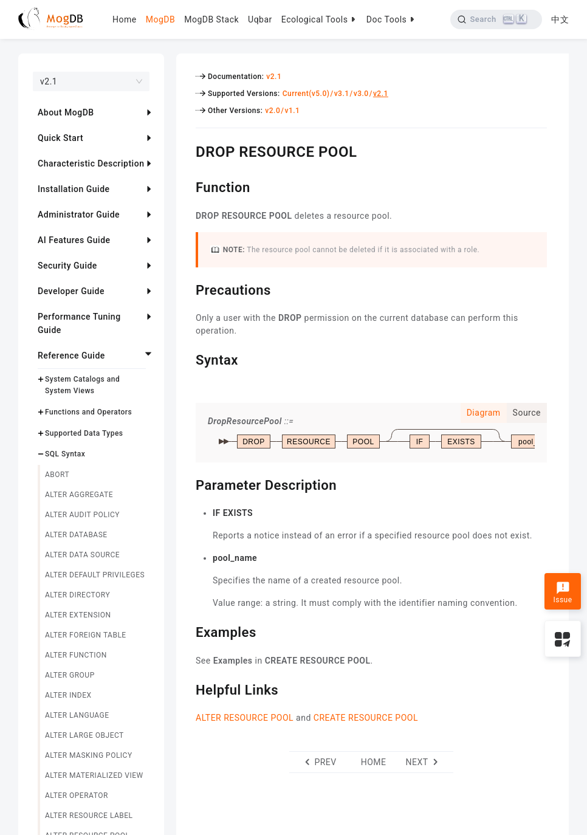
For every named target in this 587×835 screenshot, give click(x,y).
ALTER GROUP (70, 675)
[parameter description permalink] (186, 483)
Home (124, 19)
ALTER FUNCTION (76, 655)
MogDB (160, 19)
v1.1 (292, 110)
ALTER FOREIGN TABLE (85, 635)
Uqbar (260, 19)
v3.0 (361, 93)
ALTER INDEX (68, 695)
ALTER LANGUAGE (77, 715)
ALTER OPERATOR (76, 795)
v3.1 (341, 93)
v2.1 (273, 76)
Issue (562, 592)
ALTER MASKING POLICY (88, 755)
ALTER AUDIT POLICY (82, 514)
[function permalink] (186, 186)
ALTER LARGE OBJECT (84, 735)
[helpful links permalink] (186, 688)
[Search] (496, 19)
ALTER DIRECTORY (77, 595)
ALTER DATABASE (76, 535)
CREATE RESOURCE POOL (366, 718)
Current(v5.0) (306, 93)
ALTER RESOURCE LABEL (89, 815)
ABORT (57, 474)
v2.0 (272, 110)
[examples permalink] (186, 630)
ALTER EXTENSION (78, 615)
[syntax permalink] (186, 358)
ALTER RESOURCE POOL (245, 718)
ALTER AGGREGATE (79, 494)
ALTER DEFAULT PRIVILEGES (95, 575)
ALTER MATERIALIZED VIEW (94, 775)
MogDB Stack (211, 19)
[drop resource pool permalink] (186, 150)
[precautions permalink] (186, 288)
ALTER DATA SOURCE (82, 555)
